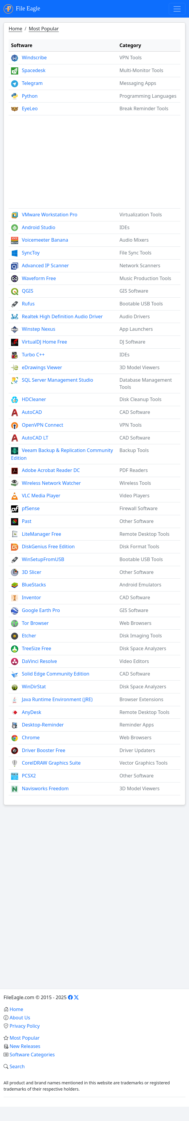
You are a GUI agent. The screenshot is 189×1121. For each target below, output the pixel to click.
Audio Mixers (134, 240)
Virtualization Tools (141, 214)
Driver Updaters (137, 750)
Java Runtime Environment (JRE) (57, 699)
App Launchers (136, 329)
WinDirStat (34, 686)
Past (26, 521)
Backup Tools (134, 450)
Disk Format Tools (139, 546)
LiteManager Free (41, 534)
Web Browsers (135, 623)
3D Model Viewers (140, 367)
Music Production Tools (145, 278)
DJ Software (132, 342)
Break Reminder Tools (144, 108)
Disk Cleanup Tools (141, 399)
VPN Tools (131, 57)
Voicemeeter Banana (45, 240)
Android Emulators (141, 584)
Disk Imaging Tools (141, 635)
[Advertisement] (94, 159)
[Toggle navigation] (177, 9)
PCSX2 (29, 775)
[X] (76, 997)
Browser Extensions (141, 699)
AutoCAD (32, 412)
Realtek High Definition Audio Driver (62, 316)
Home (15, 28)
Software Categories (32, 1054)
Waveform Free (39, 278)
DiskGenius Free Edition (48, 546)
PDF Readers (134, 470)
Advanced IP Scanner (45, 265)
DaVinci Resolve (39, 661)
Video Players (135, 495)
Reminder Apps (137, 724)
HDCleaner (34, 399)
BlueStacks (34, 584)
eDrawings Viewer (42, 367)
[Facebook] (70, 997)
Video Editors (134, 661)
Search (17, 1066)
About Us (20, 1017)
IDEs (125, 227)
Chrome (31, 737)
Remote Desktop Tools (145, 534)
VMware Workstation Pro (49, 214)
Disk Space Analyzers (143, 648)
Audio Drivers (135, 316)
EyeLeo (30, 108)
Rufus (28, 303)
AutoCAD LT (35, 437)
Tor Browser (35, 623)
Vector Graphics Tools (144, 763)
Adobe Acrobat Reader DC (51, 470)
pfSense (31, 508)
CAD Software (135, 412)
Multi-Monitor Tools (141, 70)
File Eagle (22, 9)
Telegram (32, 83)
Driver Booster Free (43, 750)
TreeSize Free (36, 648)
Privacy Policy (25, 1026)
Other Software (137, 521)
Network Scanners (140, 265)
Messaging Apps (138, 83)
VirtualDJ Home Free (44, 342)
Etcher (29, 635)
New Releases (25, 1046)
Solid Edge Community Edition (55, 673)
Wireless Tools (135, 483)
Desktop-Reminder (43, 724)
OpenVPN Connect (42, 425)
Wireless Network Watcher (51, 483)
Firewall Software (139, 508)
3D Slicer (31, 572)
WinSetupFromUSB (43, 559)
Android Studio (38, 227)
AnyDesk (31, 712)
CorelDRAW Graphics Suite (51, 763)
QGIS (27, 291)
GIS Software (134, 291)
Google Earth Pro (41, 610)
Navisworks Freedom (45, 788)
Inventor (31, 597)
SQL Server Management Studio (57, 380)
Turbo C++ (33, 354)
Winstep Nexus (38, 329)
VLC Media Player (41, 495)
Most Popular (44, 28)
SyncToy (31, 252)
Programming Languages (148, 96)
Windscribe (34, 57)
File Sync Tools (135, 252)
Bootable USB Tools (141, 303)
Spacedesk (33, 70)
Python (30, 96)
